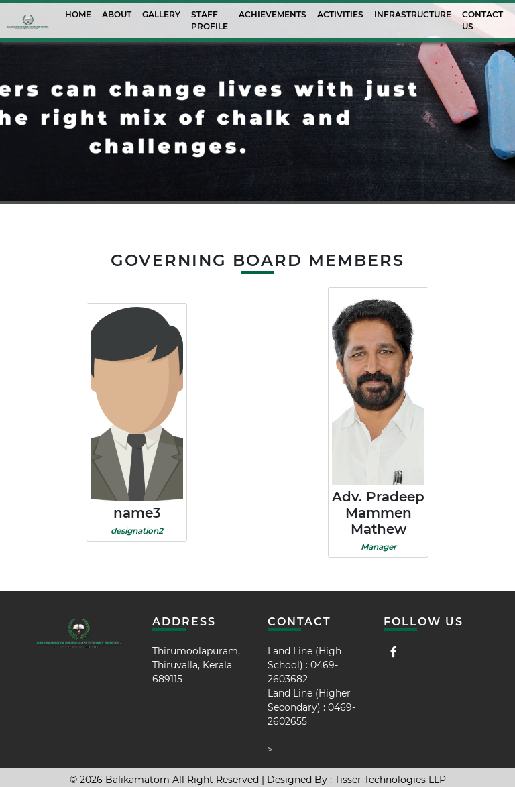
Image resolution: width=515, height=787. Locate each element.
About (116, 14)
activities (340, 14)
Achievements (272, 14)
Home (78, 14)
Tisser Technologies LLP (390, 780)
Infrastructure (412, 14)
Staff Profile (209, 20)
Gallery (161, 14)
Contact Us (482, 20)
